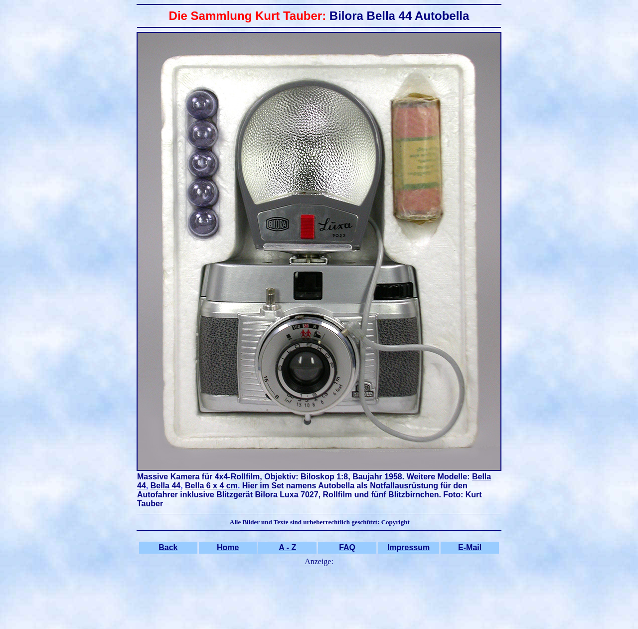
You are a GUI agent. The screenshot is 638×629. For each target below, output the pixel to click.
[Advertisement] (319, 591)
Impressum (408, 547)
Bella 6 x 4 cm (211, 485)
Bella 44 (165, 485)
